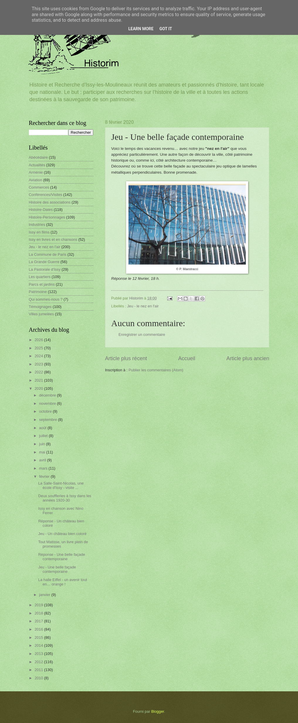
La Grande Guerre (44, 262)
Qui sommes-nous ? (45, 299)
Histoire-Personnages (47, 217)
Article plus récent (126, 358)
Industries (37, 224)
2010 (39, 678)
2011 (39, 670)
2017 (39, 621)
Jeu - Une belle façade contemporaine (57, 569)
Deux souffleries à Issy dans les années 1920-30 (64, 498)
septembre (48, 419)
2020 (39, 388)
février (44, 476)
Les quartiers (39, 277)
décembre (48, 395)
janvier (45, 594)
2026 (39, 340)
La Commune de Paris (47, 254)
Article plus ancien (247, 358)
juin (42, 444)
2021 (39, 380)
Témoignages (40, 306)
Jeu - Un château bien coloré (62, 533)
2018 (39, 613)
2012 (39, 662)
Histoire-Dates (41, 209)
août (43, 428)
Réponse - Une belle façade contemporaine (61, 556)
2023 (39, 364)
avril (43, 460)
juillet (44, 436)
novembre (48, 403)
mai (42, 452)
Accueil (186, 358)
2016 (39, 629)
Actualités (37, 165)
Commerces (39, 187)
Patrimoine (38, 291)
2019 (39, 605)
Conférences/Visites (45, 194)
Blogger (157, 711)
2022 (39, 372)
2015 (39, 637)
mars (43, 468)
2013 (39, 653)
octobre (46, 411)
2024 (39, 356)
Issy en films (39, 232)
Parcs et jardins (42, 284)
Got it (165, 28)
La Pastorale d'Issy (44, 269)
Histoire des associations (49, 202)
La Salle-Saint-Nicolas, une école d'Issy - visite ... (61, 485)
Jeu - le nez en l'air (143, 306)
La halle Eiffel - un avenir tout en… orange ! (62, 582)
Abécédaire (38, 157)
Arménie (36, 172)
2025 (39, 348)
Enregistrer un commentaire (141, 334)
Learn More (140, 28)
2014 (39, 645)
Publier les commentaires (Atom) (155, 370)
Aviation (35, 180)
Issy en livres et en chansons (53, 239)
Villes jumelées (41, 314)
